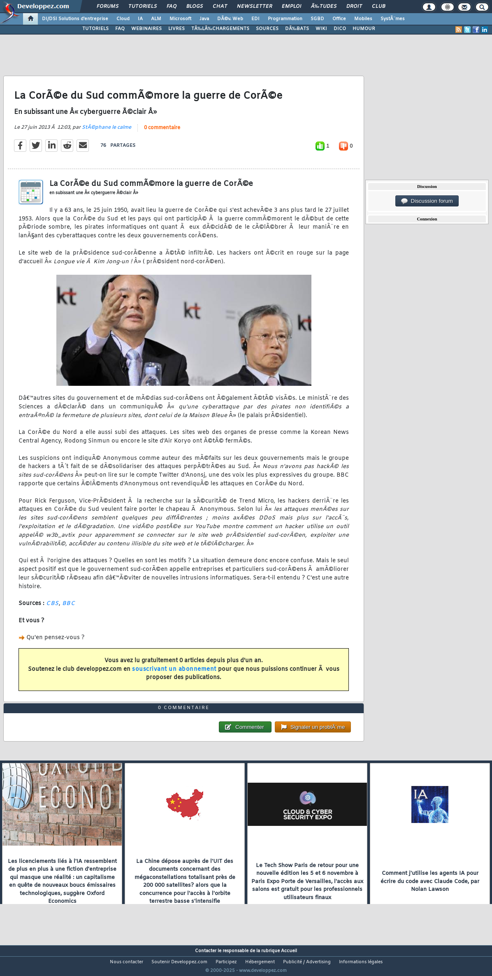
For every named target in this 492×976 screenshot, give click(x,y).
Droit (354, 6)
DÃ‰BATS (297, 29)
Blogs (195, 6)
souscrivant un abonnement (174, 674)
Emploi (291, 6)
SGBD (317, 19)
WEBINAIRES (146, 29)
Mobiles (363, 19)
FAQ (171, 6)
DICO (340, 29)
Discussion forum (427, 201)
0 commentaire (162, 133)
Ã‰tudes (323, 6)
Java (204, 19)
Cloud (123, 19)
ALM (156, 19)
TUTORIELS (95, 29)
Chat (220, 6)
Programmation (285, 19)
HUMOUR (364, 29)
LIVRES (176, 29)
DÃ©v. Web (230, 19)
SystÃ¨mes (393, 19)
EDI (255, 19)
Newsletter (254, 6)
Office (339, 19)
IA (140, 19)
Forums (107, 6)
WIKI (321, 29)
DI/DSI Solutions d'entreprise (75, 19)
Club (378, 6)
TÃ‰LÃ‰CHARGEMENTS (220, 29)
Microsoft (180, 19)
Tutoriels (143, 6)
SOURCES (267, 29)
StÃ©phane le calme (106, 132)
